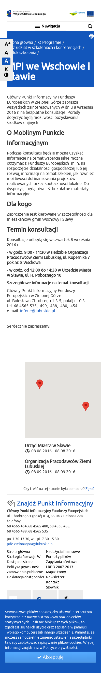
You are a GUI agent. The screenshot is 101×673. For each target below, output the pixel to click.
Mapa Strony (56, 572)
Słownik (52, 587)
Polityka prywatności (23, 567)
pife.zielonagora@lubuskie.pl (30, 544)
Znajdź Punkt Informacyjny (55, 503)
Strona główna (20, 42)
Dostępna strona (20, 562)
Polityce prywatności (60, 648)
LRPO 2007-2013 (59, 567)
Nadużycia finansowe (63, 552)
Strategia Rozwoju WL (24, 557)
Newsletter (55, 577)
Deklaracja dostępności (25, 577)
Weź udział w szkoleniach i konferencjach (44, 47)
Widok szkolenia (21, 52)
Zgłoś (89, 489)
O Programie (49, 42)
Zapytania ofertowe (62, 562)
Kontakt (52, 582)
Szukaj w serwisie (92, 26)
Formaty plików (58, 557)
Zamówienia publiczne (25, 572)
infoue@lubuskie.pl (37, 311)
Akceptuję (50, 657)
